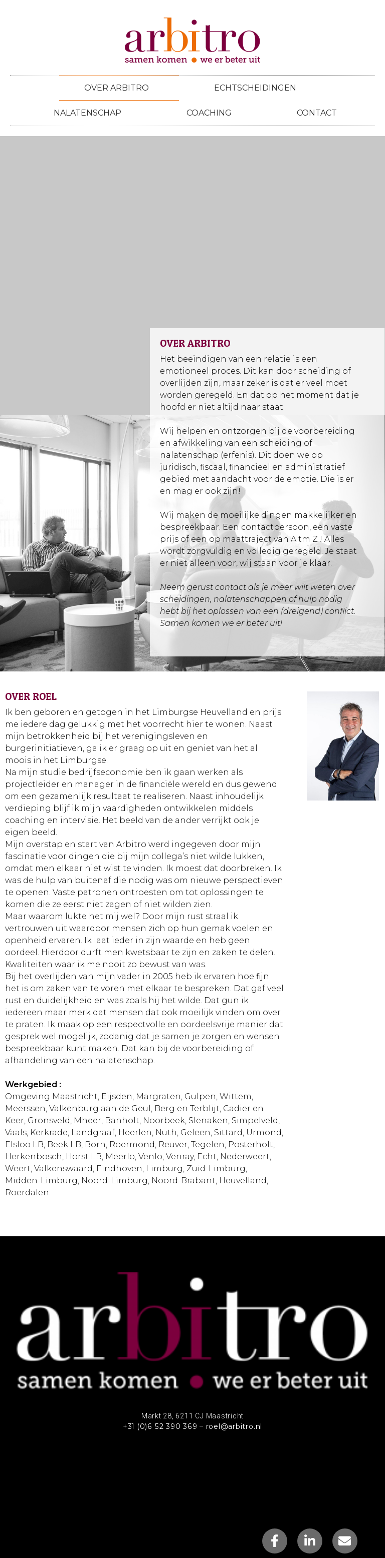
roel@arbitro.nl (234, 1426)
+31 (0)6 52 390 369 (160, 1426)
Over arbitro (119, 88)
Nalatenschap (90, 113)
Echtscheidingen (255, 88)
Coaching (211, 113)
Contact (317, 113)
